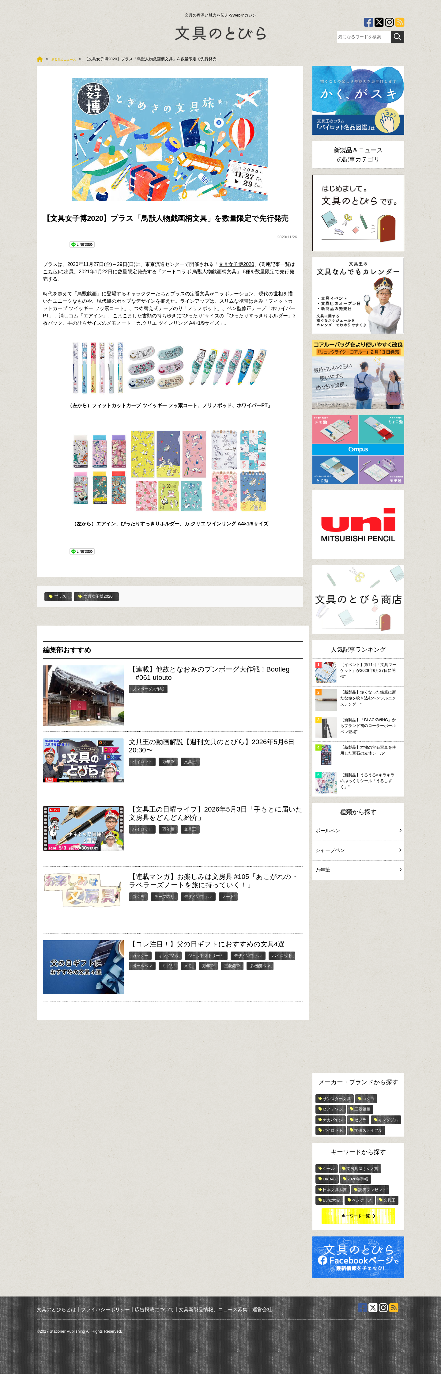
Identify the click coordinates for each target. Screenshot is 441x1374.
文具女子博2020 (236, 264)
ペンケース (362, 1200)
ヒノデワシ (333, 1109)
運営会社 (262, 1309)
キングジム (168, 955)
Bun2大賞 (331, 1200)
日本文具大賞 (335, 1189)
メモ (188, 965)
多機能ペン (260, 965)
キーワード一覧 (356, 1216)
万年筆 (168, 761)
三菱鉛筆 (232, 965)
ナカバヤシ (333, 1120)
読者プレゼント (372, 1189)
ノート (228, 896)
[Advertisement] (358, 978)
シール (329, 1168)
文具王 (190, 761)
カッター (140, 955)
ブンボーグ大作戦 (148, 688)
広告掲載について (154, 1309)
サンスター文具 (337, 1098)
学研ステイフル (368, 1130)
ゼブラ (360, 1120)
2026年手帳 (357, 1179)
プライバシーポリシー (105, 1309)
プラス (59, 596)
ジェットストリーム (206, 955)
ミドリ (168, 965)
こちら (50, 271)
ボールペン (142, 965)
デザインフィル (198, 896)
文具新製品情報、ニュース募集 (213, 1309)
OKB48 (329, 1179)
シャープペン (358, 850)
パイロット (142, 761)
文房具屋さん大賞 (362, 1168)
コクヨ (138, 896)
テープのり (164, 896)
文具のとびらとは (56, 1309)
